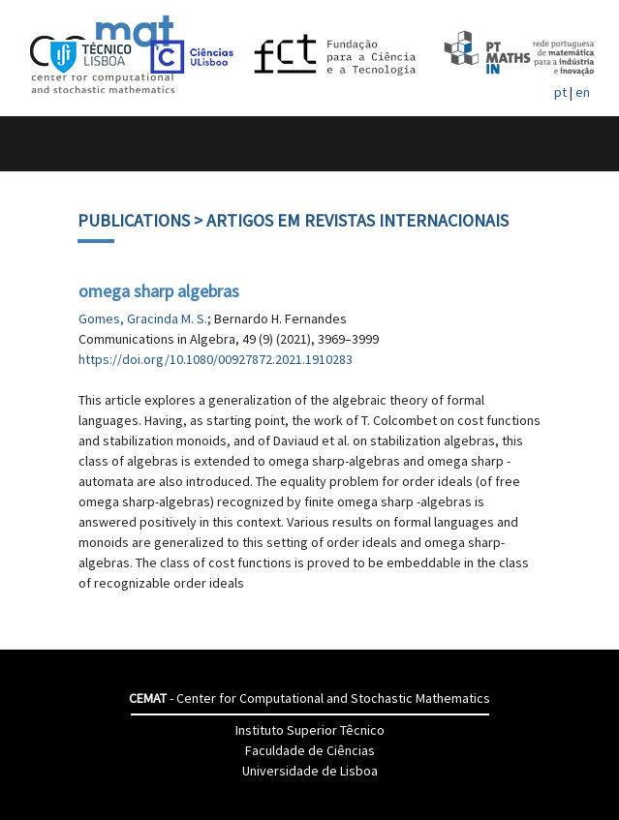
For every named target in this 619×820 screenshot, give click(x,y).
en (582, 92)
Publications (133, 220)
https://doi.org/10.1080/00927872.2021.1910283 (215, 359)
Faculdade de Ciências (310, 750)
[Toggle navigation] (35, 144)
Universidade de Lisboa (310, 770)
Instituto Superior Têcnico (310, 730)
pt (560, 92)
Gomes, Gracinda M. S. (142, 318)
